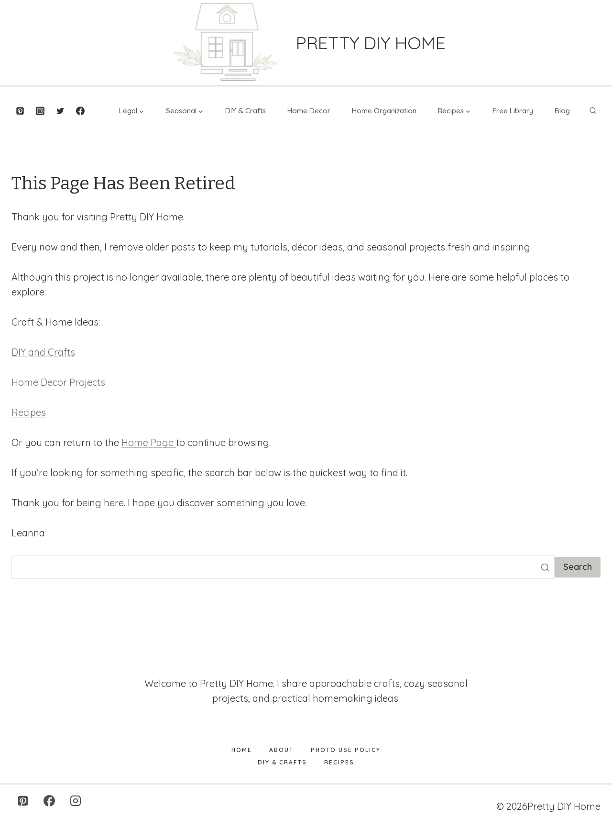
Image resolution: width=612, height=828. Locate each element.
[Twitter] (60, 111)
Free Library (512, 110)
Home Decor (308, 110)
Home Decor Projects (58, 382)
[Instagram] (40, 111)
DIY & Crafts (245, 110)
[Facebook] (80, 111)
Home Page (148, 442)
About (281, 749)
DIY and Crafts (43, 352)
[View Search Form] (593, 111)
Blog (562, 110)
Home (241, 749)
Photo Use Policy (346, 749)
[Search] (283, 567)
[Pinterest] (20, 111)
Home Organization (384, 110)
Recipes (28, 412)
